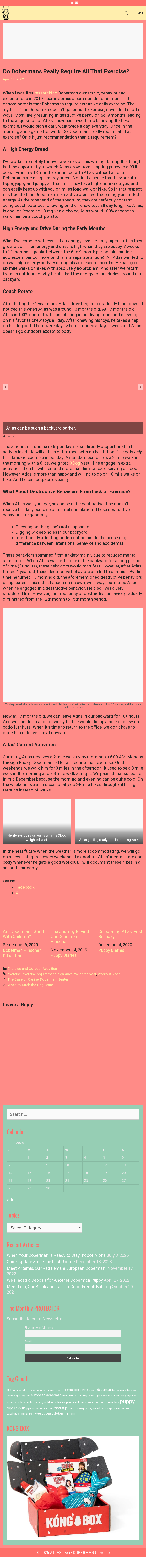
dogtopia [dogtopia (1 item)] (26, 1395)
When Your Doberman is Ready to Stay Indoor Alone (56, 1255)
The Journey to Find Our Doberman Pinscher (73, 923)
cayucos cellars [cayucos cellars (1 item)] (57, 1390)
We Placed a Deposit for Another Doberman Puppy (55, 1280)
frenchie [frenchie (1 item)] (92, 1395)
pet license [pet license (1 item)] (100, 1402)
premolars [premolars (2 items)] (113, 1402)
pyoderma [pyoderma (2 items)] (32, 1408)
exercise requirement (39, 974)
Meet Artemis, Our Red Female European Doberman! (56, 1268)
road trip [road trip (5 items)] (60, 1408)
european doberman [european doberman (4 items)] (46, 1395)
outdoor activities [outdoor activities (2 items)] (54, 1402)
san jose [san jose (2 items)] (73, 1408)
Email (28, 1341)
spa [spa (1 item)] (110, 1408)
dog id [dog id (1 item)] (129, 1390)
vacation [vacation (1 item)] (125, 1408)
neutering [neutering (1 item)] (39, 1402)
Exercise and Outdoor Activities (32, 969)
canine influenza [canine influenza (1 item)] (41, 1390)
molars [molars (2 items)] (21, 1402)
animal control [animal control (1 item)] (18, 1390)
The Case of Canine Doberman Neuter (38, 979)
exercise (14, 974)
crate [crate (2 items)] (85, 1389)
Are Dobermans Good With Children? (25, 920)
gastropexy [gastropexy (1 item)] (102, 1395)
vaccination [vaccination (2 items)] (13, 1413)
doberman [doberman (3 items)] (104, 1390)
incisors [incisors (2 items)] (11, 1402)
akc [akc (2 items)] (9, 1389)
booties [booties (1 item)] (29, 1390)
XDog (75, 463)
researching (45, 93)
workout (104, 974)
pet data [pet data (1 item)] (91, 1402)
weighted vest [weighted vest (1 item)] (27, 1414)
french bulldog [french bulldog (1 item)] (80, 1395)
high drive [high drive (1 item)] (131, 1395)
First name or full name (39, 1327)
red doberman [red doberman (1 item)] (46, 1408)
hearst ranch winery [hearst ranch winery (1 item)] (117, 1395)
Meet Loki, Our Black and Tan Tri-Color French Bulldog (59, 1286)
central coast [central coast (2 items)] (73, 1389)
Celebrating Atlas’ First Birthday (120, 920)
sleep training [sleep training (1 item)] (85, 1408)
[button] (5, 387)
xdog (116, 974)
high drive (65, 974)
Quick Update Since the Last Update (41, 1261)
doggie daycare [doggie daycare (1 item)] (119, 1390)
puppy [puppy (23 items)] (127, 1401)
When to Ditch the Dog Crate (30, 985)
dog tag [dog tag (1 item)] (17, 1395)
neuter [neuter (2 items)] (30, 1402)
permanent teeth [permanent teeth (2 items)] (76, 1402)
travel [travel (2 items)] (116, 1408)
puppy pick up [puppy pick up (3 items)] (16, 1408)
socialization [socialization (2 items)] (100, 1408)
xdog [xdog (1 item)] (73, 1414)
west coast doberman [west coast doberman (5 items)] (52, 1413)
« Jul (11, 1200)
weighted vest (85, 974)
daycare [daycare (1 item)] (92, 1390)
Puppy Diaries (64, 955)
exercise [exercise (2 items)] (67, 1395)
